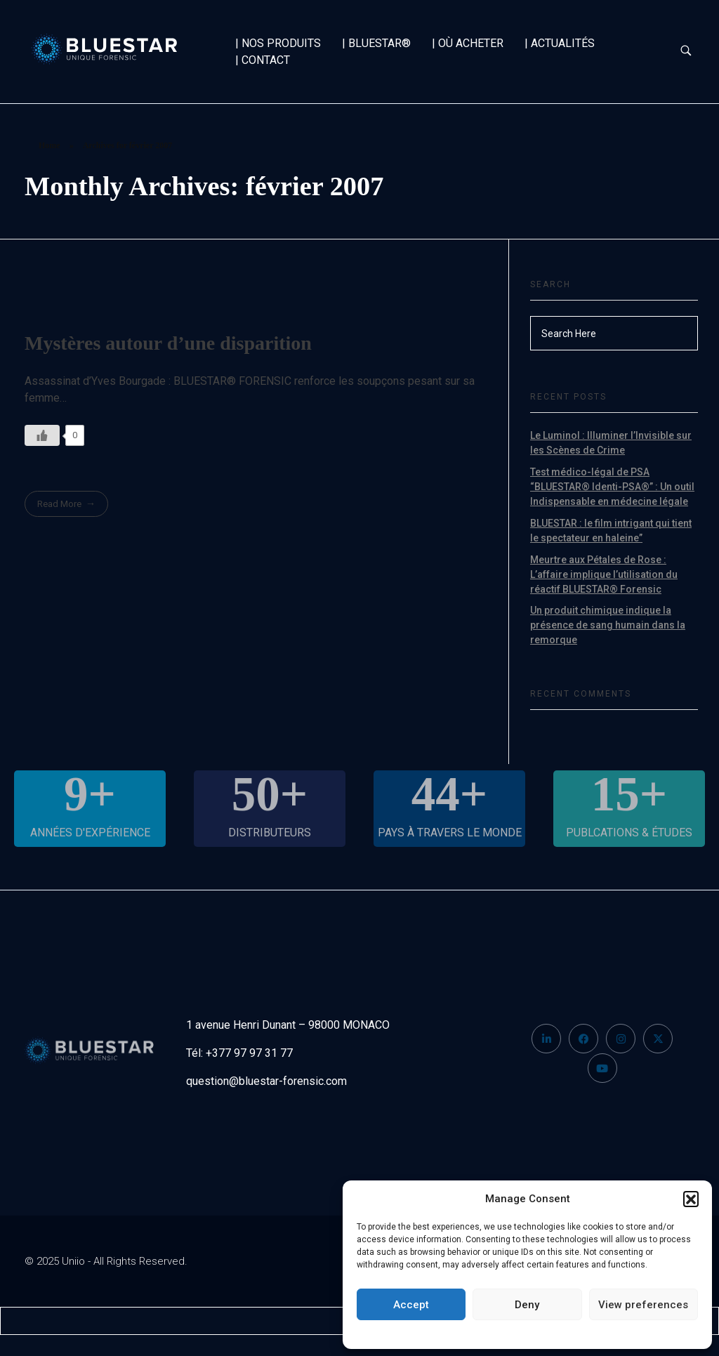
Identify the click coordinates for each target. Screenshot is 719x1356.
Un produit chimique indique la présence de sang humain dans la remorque (607, 625)
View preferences (643, 1304)
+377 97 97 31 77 (249, 1053)
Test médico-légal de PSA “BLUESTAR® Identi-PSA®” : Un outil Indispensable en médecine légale (612, 486)
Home (49, 145)
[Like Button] (42, 435)
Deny (527, 1304)
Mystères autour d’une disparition (168, 343)
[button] (691, 1199)
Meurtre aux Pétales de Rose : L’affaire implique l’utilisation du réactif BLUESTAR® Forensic (604, 574)
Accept (411, 1304)
